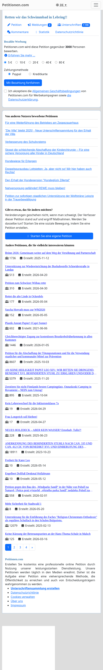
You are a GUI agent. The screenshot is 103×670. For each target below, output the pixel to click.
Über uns (17, 601)
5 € (10, 62)
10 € (22, 62)
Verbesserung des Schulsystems (25, 141)
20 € (35, 62)
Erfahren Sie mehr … (19, 55)
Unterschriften (74, 25)
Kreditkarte (40, 74)
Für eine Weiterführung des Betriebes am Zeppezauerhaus (42, 122)
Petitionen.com (15, 4)
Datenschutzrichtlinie (69, 32)
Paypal (16, 74)
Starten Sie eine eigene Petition (49, 236)
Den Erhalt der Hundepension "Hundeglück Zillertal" (37, 180)
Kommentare (18, 32)
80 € (62, 62)
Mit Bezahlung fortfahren (23, 83)
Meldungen (39, 25)
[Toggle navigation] (96, 4)
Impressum (18, 605)
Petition (14, 25)
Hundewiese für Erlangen (21, 161)
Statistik (42, 32)
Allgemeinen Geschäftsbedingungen (56, 91)
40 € (48, 62)
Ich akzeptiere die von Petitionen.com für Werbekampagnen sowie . (47, 95)
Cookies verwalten (23, 597)
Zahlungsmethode (16, 70)
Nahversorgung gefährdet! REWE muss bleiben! (35, 188)
